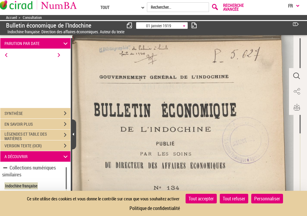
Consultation (32, 17)
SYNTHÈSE (37, 113)
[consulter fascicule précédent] (130, 25)
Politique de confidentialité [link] (155, 208)
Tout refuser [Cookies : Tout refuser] (234, 198)
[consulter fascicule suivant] (194, 25)
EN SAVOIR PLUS (37, 124)
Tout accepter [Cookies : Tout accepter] (201, 198)
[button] (296, 76)
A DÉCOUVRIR (37, 156)
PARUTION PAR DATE (37, 43)
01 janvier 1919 (158, 25)
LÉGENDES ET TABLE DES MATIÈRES (37, 135)
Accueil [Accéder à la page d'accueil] (11, 17)
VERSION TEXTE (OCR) (37, 146)
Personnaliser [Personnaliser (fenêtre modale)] (267, 198)
